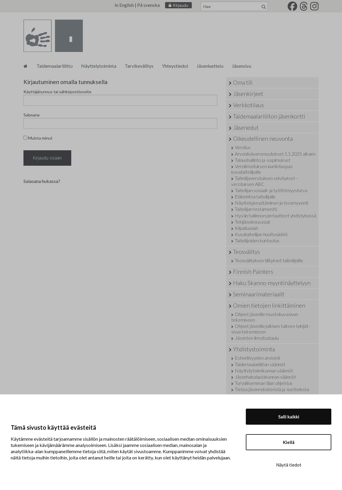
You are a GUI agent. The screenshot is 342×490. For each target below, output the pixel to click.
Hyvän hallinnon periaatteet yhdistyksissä (275, 215)
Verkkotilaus (248, 105)
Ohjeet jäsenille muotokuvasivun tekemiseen (264, 317)
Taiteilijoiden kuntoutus (257, 240)
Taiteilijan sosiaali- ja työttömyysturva (271, 190)
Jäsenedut (246, 127)
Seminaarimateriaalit (258, 294)
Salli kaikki (288, 416)
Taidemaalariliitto (55, 66)
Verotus (243, 147)
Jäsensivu (241, 66)
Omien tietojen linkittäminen (269, 305)
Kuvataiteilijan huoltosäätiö (261, 234)
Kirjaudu (180, 5)
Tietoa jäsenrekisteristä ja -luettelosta (272, 389)
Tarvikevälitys (139, 66)
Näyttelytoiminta (98, 66)
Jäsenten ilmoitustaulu (256, 338)
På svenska (148, 5)
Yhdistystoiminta (254, 349)
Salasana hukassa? (41, 181)
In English (124, 5)
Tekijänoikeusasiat (252, 222)
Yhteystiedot (175, 66)
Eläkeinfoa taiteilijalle (255, 196)
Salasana (31, 114)
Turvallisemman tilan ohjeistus (263, 383)
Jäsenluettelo (210, 66)
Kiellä (288, 442)
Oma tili (243, 82)
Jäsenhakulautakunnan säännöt (265, 377)
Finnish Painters (253, 271)
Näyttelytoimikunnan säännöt (264, 370)
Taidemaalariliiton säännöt (260, 364)
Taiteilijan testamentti (256, 209)
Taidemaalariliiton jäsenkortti (269, 116)
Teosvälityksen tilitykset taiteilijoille (269, 260)
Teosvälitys (246, 251)
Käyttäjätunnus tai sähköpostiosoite (57, 91)
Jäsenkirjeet (248, 93)
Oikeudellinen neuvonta (263, 138)
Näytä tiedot (288, 464)
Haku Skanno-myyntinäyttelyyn (272, 282)
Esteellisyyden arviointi (257, 358)
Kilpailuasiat (246, 228)
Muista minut (38, 137)
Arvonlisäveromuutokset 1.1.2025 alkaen (275, 154)
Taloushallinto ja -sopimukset (262, 160)
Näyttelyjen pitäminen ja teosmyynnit (271, 203)
